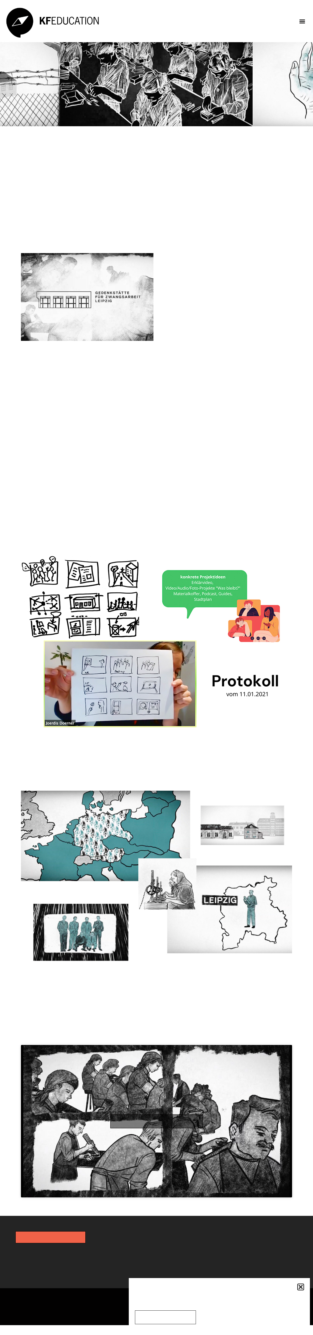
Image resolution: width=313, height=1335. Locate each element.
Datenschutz (107, 1308)
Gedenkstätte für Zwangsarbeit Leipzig (226, 279)
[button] (301, 1287)
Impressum (57, 1308)
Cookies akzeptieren (167, 1317)
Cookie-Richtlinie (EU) (40, 1321)
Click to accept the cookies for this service (156, 1129)
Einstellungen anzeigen (269, 1317)
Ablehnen (216, 1317)
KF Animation (81, 1038)
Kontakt (13, 1308)
